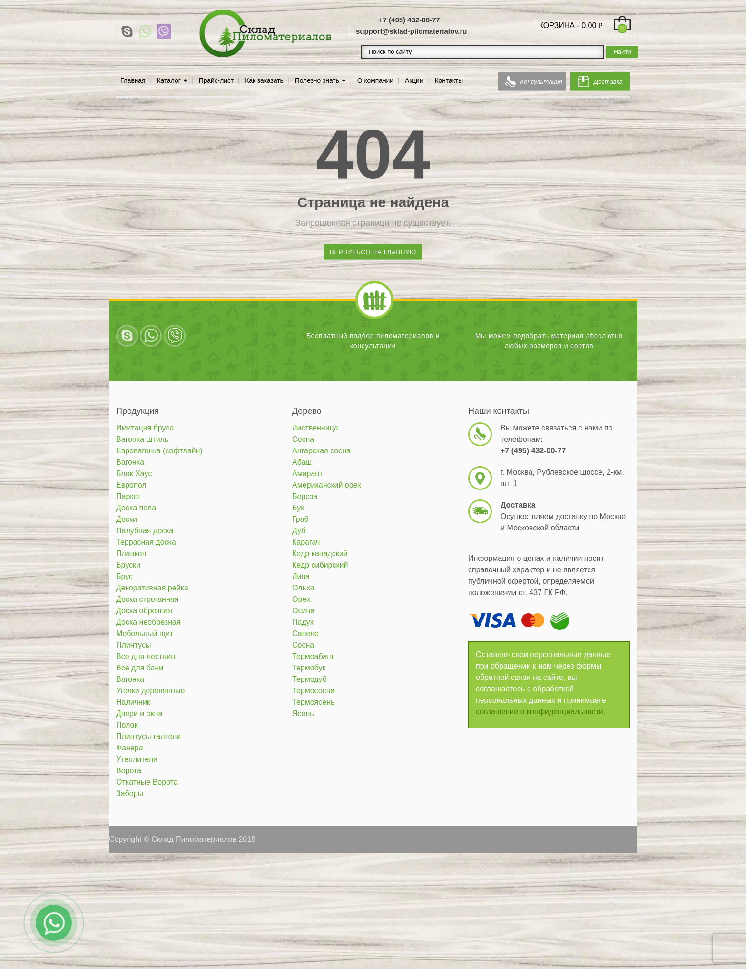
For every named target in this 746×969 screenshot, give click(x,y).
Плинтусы (133, 645)
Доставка (608, 81)
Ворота (128, 771)
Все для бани (139, 668)
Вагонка (130, 462)
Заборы (129, 793)
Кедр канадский (320, 553)
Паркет (128, 496)
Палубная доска (144, 531)
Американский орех (326, 485)
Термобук (308, 668)
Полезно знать (317, 80)
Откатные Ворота (147, 782)
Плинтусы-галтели (148, 736)
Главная (133, 80)
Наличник (133, 702)
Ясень (303, 713)
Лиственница (315, 428)
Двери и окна (139, 713)
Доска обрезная (144, 611)
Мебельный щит (144, 633)
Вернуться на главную (373, 252)
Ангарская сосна (321, 451)
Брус (124, 576)
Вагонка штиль (142, 439)
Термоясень (313, 702)
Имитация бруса (145, 428)
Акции (414, 80)
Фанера (129, 748)
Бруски (128, 565)
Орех (301, 599)
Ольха (303, 588)
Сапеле (305, 633)
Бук (298, 508)
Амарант (307, 474)
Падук (303, 622)
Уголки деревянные (150, 691)
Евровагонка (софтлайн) (159, 451)
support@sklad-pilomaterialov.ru (411, 31)
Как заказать (264, 80)
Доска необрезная (148, 622)
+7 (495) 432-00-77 (409, 20)
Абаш (302, 462)
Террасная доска (146, 542)
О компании (375, 80)
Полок (126, 725)
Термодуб (309, 679)
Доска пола (136, 508)
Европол (131, 485)
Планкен (131, 553)
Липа (301, 576)
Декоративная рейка (152, 588)
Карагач (306, 542)
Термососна (313, 691)
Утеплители (136, 759)
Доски (126, 519)
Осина (303, 611)
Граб (300, 519)
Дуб (299, 531)
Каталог (169, 80)
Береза (304, 496)
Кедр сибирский (320, 565)
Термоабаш (312, 656)
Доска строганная (147, 599)
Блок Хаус (134, 474)
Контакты (449, 80)
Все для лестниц (145, 656)
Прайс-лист (216, 80)
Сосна (303, 439)
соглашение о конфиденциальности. (540, 712)
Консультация (541, 81)
